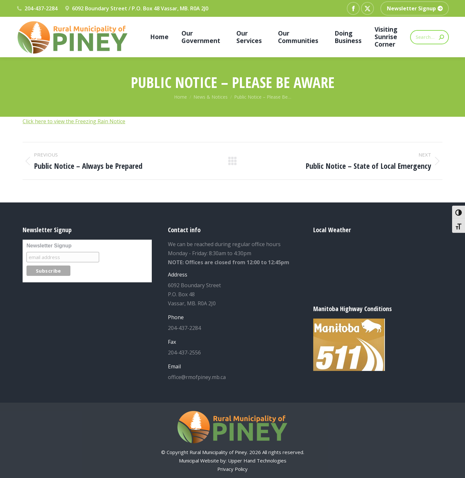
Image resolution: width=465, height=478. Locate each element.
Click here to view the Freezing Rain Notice (74, 121)
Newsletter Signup (49, 245)
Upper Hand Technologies (257, 460)
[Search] (429, 37)
